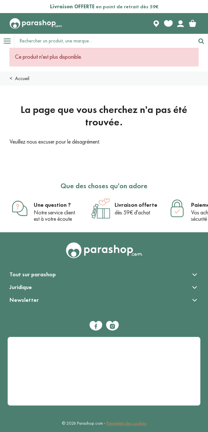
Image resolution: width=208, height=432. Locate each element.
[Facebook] (96, 325)
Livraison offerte (136, 204)
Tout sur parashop (33, 274)
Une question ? (52, 204)
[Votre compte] (180, 24)
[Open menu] (7, 41)
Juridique (21, 287)
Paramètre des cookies (126, 423)
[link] (192, 24)
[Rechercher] (201, 41)
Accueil (22, 78)
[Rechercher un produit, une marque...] (104, 41)
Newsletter (24, 299)
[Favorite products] (168, 24)
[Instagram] (112, 325)
